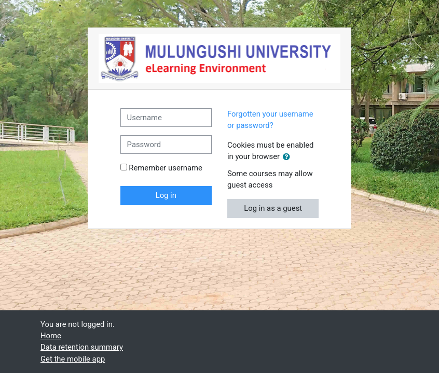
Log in (166, 195)
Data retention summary (81, 347)
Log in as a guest (273, 208)
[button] (288, 157)
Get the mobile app (72, 359)
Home (50, 335)
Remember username (165, 168)
